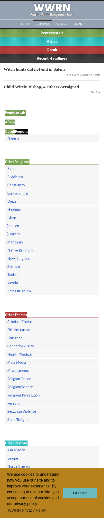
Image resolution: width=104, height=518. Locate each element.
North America (18, 466)
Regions (61, 24)
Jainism (13, 226)
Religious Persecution (23, 395)
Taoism (13, 275)
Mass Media (16, 362)
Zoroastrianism (19, 291)
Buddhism (15, 177)
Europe (12, 458)
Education (14, 338)
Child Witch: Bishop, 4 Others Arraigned (41, 86)
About (26, 24)
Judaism (13, 234)
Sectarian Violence (21, 411)
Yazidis (12, 283)
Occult (52, 50)
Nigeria (13, 138)
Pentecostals (52, 33)
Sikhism (13, 267)
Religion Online (19, 379)
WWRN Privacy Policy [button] (27, 510)
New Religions (18, 259)
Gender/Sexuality (20, 346)
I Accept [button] (79, 493)
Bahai (12, 169)
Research (14, 403)
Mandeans (15, 242)
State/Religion (18, 420)
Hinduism (14, 209)
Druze (12, 201)
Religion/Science (20, 387)
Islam (11, 218)
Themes (77, 24)
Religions (43, 24)
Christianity (16, 185)
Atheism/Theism (20, 322)
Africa (52, 41)
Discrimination (18, 330)
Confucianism (17, 193)
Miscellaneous (18, 371)
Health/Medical (19, 354)
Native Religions (20, 250)
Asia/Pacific (16, 450)
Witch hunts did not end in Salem (34, 69)
